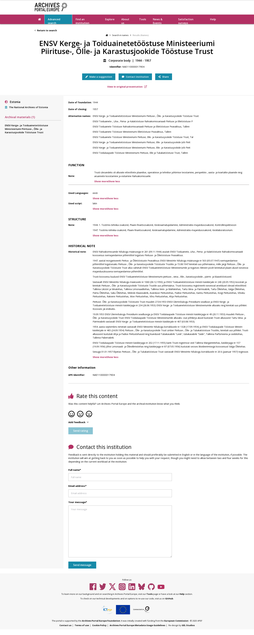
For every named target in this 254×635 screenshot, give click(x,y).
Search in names (120, 35)
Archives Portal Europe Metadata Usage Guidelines (137, 625)
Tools (142, 19)
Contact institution (135, 76)
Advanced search (54, 21)
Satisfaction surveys (185, 21)
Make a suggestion (98, 76)
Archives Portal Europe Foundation (101, 620)
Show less (114, 181)
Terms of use (82, 625)
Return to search (46, 30)
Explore (110, 19)
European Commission (176, 620)
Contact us (65, 625)
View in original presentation (127, 86)
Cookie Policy (99, 625)
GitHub (169, 598)
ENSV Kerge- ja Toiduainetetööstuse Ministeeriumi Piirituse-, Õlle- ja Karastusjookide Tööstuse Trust (26, 129)
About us (125, 21)
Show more (101, 181)
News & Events (157, 21)
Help (213, 19)
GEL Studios (188, 625)
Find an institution (82, 21)
